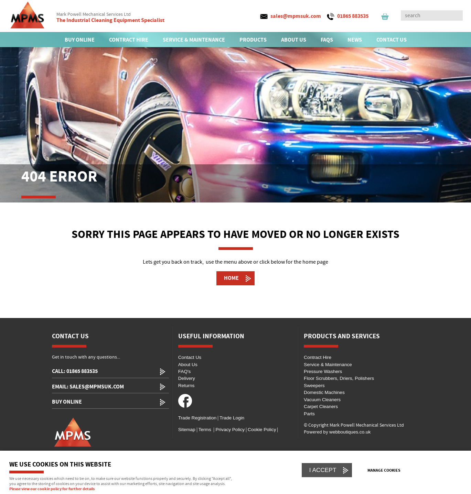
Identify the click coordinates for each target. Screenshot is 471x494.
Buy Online (67, 402)
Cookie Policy (262, 429)
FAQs (327, 40)
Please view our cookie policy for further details (52, 489)
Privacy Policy (229, 429)
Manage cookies (383, 470)
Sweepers (314, 385)
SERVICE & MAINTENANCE (194, 40)
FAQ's (184, 371)
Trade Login (232, 417)
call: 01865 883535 (75, 371)
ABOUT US (293, 40)
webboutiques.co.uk (350, 432)
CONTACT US (391, 40)
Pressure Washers (323, 371)
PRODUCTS (253, 40)
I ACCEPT (322, 469)
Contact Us (189, 357)
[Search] (425, 15)
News (354, 40)
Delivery (186, 378)
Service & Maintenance (328, 364)
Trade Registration (197, 417)
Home (231, 278)
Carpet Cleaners (321, 406)
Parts (309, 413)
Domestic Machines (324, 392)
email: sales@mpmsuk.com (88, 387)
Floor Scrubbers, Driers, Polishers (339, 378)
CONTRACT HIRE (128, 40)
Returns (186, 385)
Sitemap (186, 429)
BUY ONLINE (80, 40)
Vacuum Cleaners (322, 399)
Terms (205, 429)
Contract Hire (317, 357)
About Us (187, 364)
